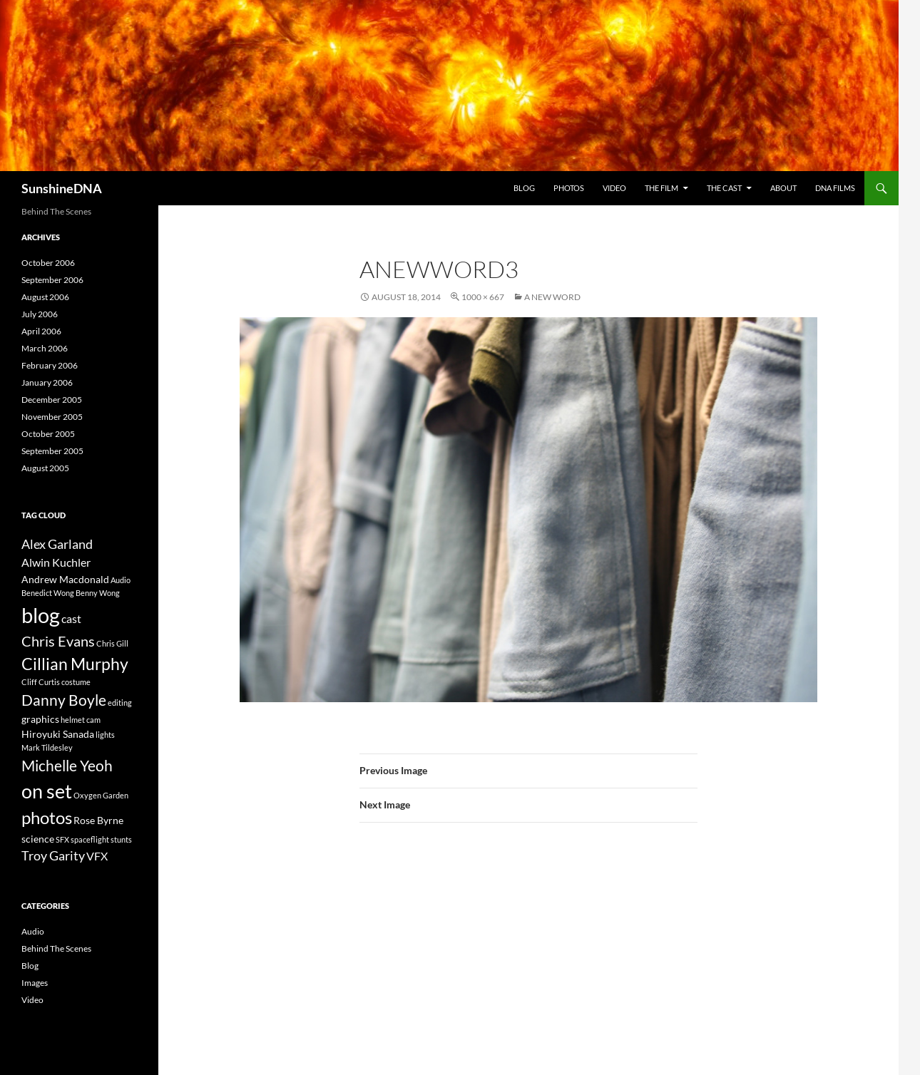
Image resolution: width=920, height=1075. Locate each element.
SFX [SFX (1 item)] (62, 839)
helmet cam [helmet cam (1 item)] (81, 719)
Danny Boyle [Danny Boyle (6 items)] (63, 700)
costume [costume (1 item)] (76, 681)
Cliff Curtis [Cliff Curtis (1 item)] (40, 681)
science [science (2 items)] (37, 839)
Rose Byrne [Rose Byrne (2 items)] (98, 820)
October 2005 (48, 433)
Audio (32, 931)
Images (34, 982)
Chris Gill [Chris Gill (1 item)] (112, 643)
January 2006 (47, 382)
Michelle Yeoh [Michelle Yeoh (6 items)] (67, 765)
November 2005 (52, 416)
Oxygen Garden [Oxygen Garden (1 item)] (100, 795)
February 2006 (49, 365)
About (783, 187)
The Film (661, 187)
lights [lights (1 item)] (105, 734)
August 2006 (45, 297)
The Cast (724, 187)
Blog (524, 187)
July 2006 (39, 314)
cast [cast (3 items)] (71, 618)
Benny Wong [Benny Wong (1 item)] (98, 592)
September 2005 (52, 451)
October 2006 (48, 262)
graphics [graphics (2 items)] (40, 719)
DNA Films (835, 187)
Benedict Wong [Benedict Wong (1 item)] (47, 592)
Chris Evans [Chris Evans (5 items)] (58, 641)
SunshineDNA (61, 188)
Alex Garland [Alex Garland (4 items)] (57, 544)
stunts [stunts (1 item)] (121, 839)
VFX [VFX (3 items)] (97, 856)
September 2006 (52, 279)
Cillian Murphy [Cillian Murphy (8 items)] (74, 664)
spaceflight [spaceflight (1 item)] (90, 839)
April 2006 (41, 331)
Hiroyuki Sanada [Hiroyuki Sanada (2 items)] (57, 734)
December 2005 (51, 399)
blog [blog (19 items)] (40, 614)
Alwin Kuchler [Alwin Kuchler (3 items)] (56, 562)
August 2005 (45, 468)
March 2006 (44, 348)
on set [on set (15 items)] (46, 791)
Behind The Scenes (56, 948)
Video (614, 187)
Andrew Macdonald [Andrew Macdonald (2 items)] (65, 579)
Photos (568, 187)
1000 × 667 (482, 297)
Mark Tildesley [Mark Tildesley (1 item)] (47, 747)
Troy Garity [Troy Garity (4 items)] (53, 855)
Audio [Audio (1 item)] (121, 580)
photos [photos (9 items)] (46, 818)
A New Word (552, 297)
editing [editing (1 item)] (120, 702)
